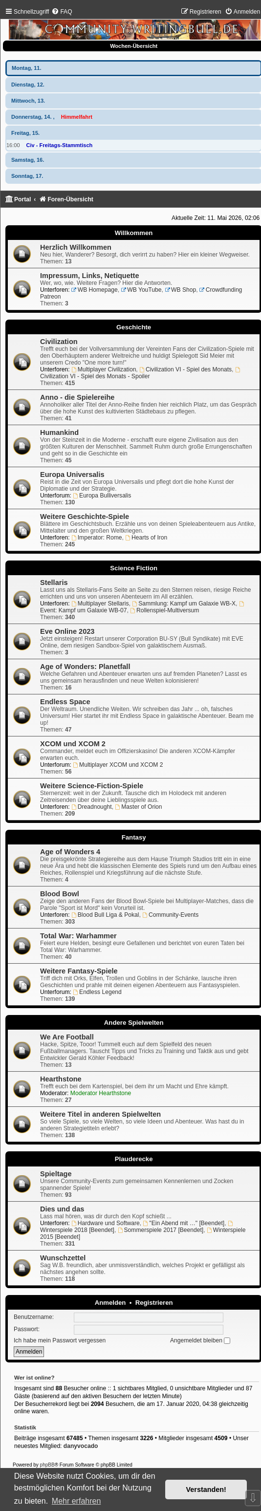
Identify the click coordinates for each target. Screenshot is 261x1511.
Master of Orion (138, 806)
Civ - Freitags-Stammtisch (59, 145)
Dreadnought (91, 806)
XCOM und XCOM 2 (73, 744)
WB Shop (180, 289)
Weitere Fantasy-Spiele (79, 971)
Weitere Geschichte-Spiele (84, 516)
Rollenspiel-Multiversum (164, 610)
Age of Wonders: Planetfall (85, 666)
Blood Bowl (59, 894)
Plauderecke (134, 1159)
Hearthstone (61, 1079)
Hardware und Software (105, 1223)
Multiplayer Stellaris (100, 603)
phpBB (47, 1465)
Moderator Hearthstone (100, 1093)
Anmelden (110, 1302)
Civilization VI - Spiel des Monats (185, 369)
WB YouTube (141, 289)
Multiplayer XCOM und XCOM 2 (118, 764)
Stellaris (53, 582)
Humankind (59, 432)
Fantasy (134, 837)
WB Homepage (94, 289)
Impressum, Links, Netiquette (89, 276)
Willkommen (134, 233)
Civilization (59, 341)
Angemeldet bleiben (200, 1340)
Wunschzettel (63, 1258)
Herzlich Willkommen (75, 247)
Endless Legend (97, 992)
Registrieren (154, 1302)
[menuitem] (61, 11)
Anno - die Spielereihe (77, 397)
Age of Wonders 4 (70, 852)
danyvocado (81, 1446)
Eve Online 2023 (67, 631)
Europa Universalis (72, 474)
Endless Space (65, 702)
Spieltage (56, 1174)
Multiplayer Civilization (103, 369)
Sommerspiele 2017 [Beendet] (161, 1230)
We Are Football (67, 1037)
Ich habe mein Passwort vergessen (60, 1340)
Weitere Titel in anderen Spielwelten (100, 1114)
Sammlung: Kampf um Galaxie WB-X (184, 603)
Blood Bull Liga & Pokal (105, 914)
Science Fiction (133, 568)
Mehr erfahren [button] (76, 1501)
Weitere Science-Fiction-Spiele (91, 786)
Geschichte (133, 327)
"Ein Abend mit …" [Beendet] (184, 1223)
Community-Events (170, 914)
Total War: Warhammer (78, 936)
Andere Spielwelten (134, 1022)
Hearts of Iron (146, 537)
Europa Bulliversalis (102, 495)
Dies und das (62, 1209)
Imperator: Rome (96, 537)
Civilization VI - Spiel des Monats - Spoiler (140, 373)
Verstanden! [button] (206, 1489)
